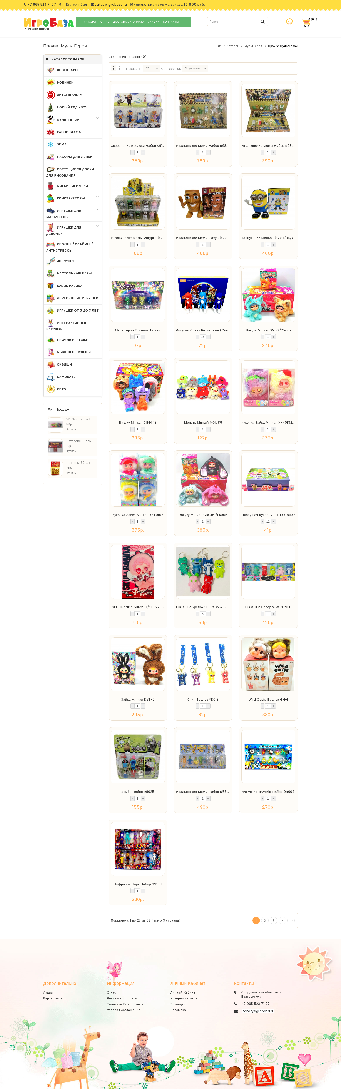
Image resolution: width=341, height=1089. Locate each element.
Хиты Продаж (64, 95)
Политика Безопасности (126, 1004)
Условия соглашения (123, 1010)
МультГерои (253, 46)
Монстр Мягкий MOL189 (203, 422)
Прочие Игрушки (67, 340)
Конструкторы (72, 198)
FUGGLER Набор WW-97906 (268, 607)
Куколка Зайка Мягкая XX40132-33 (269, 422)
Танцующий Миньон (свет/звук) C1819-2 (275, 238)
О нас (105, 21)
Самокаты (61, 377)
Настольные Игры (69, 273)
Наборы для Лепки (69, 157)
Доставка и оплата (128, 21)
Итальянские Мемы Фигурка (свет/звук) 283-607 (152, 238)
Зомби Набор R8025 (137, 791)
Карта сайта (53, 998)
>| (291, 920)
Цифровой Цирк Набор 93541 (138, 884)
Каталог (90, 21)
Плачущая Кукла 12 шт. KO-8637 (268, 515)
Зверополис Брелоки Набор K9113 (138, 145)
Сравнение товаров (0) (128, 57)
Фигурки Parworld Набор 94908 (268, 791)
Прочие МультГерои (283, 46)
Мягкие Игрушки (67, 186)
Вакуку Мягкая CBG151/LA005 (203, 515)
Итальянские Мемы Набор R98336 (204, 145)
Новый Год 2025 (66, 107)
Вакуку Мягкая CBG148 (138, 422)
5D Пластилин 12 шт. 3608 (86, 419)
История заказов (183, 998)
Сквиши (59, 364)
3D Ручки (60, 261)
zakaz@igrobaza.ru (110, 4)
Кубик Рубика (64, 286)
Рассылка (178, 1010)
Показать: (134, 69)
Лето (56, 389)
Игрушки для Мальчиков (72, 213)
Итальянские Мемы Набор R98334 (269, 145)
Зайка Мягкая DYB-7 (138, 699)
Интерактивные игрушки (66, 325)
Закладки (178, 1004)
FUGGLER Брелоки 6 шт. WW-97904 (205, 607)
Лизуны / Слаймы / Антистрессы (69, 246)
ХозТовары (62, 70)
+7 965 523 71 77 (42, 4)
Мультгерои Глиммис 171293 (138, 330)
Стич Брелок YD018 (203, 699)
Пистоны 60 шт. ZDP (82, 463)
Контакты (171, 21)
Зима (56, 144)
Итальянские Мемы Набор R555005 (206, 791)
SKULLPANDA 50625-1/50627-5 (138, 607)
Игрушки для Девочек (72, 229)
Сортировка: (171, 69)
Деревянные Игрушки (72, 298)
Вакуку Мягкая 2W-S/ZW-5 (268, 330)
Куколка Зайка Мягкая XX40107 (137, 515)
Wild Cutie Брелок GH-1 (268, 699)
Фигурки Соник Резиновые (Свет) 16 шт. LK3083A (216, 330)
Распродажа (63, 132)
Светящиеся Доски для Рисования (70, 171)
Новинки (60, 82)
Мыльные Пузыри (68, 352)
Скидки (154, 21)
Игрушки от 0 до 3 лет (72, 310)
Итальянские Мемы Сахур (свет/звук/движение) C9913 (222, 238)
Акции (48, 992)
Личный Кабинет (183, 992)
